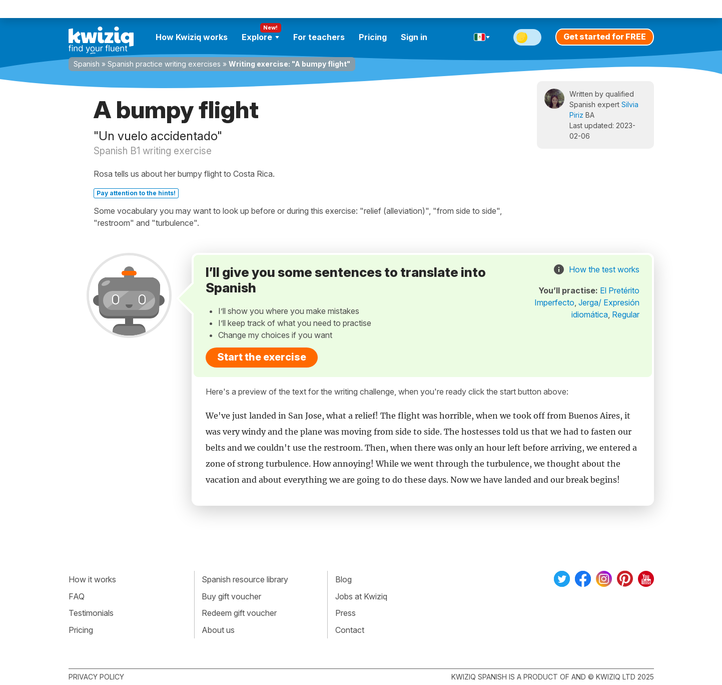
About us (218, 630)
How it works (92, 579)
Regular (625, 314)
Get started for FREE (604, 37)
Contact (349, 630)
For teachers (319, 37)
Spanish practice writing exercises (164, 64)
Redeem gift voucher (239, 613)
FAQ (77, 596)
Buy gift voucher (231, 596)
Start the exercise (261, 357)
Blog (343, 579)
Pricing (373, 37)
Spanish (87, 64)
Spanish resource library (245, 579)
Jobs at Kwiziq (361, 596)
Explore (260, 37)
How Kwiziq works (192, 37)
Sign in (414, 37)
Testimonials (91, 613)
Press (345, 613)
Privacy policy (96, 676)
